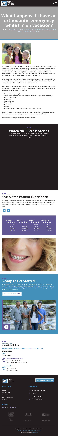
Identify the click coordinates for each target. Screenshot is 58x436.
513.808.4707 (8, 355)
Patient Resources (7, 397)
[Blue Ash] (3, 368)
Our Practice (6, 392)
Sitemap (19, 430)
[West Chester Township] (3, 360)
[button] (56, 3)
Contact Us (5, 400)
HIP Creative (35, 432)
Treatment (5, 395)
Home (4, 30)
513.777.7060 (8, 351)
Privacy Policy (25, 430)
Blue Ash (9, 366)
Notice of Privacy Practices (34, 430)
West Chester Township (14, 358)
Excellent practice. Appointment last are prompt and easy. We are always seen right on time (25, 228)
